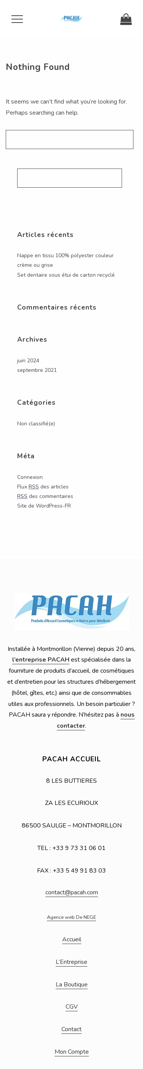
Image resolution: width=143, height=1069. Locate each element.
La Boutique (72, 984)
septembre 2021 (37, 370)
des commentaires (45, 496)
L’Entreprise (71, 962)
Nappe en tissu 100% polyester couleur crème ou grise (65, 260)
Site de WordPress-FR (44, 505)
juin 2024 (28, 360)
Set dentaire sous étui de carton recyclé (66, 275)
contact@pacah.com (71, 892)
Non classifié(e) (36, 423)
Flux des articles (43, 486)
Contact (71, 1029)
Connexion (30, 477)
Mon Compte (72, 1052)
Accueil (71, 939)
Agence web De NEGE (71, 917)
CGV (72, 1006)
